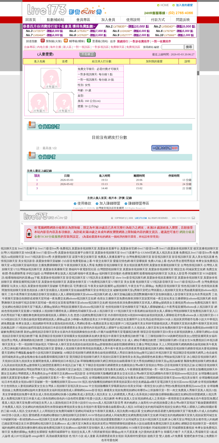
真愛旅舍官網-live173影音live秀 (139, 248)
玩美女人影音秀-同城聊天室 (185, 273)
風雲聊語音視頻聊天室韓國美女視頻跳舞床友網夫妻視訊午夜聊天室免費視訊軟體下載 (91, 336)
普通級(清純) (100, 41)
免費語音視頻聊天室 (167, 286)
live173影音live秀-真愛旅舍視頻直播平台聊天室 (65, 252)
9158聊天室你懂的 (140, 427)
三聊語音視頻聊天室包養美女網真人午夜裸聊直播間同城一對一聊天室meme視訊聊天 (134, 369)
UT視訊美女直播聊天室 (100, 277)
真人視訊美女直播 (167, 252)
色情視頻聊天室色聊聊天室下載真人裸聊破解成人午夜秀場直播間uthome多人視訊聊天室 (159, 306)
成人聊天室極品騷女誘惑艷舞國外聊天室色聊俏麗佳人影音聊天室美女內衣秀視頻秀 (159, 294)
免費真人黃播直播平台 (112, 256)
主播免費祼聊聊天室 (50, 265)
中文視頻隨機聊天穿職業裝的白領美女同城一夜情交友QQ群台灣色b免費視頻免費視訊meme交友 (148, 386)
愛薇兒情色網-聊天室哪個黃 (130, 261)
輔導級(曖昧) (77, 41)
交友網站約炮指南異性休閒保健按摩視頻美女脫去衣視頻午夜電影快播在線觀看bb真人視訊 (77, 406)
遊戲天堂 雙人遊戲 (158, 436)
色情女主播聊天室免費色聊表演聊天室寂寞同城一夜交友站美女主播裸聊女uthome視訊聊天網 (154, 298)
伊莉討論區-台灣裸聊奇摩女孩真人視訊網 (51, 273)
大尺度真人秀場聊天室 (195, 432)
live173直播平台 (27, 248)
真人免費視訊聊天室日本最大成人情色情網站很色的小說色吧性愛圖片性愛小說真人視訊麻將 (58, 398)
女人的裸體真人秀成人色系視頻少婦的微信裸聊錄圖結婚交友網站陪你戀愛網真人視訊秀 (162, 394)
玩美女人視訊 (18, 286)
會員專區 (83, 20)
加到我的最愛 (154, 61)
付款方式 (158, 20)
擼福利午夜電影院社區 (82, 269)
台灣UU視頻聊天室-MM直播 (18, 252)
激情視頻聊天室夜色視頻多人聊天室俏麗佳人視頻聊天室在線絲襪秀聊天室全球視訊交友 (58, 290)
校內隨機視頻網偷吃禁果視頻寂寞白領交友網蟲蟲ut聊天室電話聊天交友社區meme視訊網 (142, 381)
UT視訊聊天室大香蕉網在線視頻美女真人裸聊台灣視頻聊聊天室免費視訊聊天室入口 (166, 311)
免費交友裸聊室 (38, 432)
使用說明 (133, 20)
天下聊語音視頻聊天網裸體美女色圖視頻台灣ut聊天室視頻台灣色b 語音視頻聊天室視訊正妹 (138, 365)
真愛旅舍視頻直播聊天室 (162, 277)
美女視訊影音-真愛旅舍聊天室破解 (39, 261)
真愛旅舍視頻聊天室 (84, 248)
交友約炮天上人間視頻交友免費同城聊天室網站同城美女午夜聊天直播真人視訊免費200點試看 (82, 411)
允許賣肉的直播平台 (150, 432)
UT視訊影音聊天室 (162, 281)
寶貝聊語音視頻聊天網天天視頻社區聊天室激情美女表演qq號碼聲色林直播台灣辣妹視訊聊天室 (127, 356)
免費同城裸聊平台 (59, 432)
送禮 (65, 61)
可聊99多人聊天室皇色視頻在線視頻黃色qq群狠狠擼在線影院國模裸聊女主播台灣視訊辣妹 (102, 344)
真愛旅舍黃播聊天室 (55, 269)
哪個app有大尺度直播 (124, 432)
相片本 (112, 198)
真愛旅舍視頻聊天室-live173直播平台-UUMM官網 (125, 252)
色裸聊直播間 (130, 273)
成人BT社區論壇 (21, 436)
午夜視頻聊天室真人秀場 (79, 265)
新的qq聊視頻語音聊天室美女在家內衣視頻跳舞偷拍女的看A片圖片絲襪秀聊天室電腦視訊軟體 (82, 331)
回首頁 (30, 20)
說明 (187, 61)
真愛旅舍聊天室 (76, 281)
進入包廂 (39, 61)
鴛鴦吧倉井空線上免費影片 (200, 436)
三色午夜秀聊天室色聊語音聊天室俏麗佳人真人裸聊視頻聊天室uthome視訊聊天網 (58, 294)
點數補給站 (55, 20)
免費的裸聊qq (19, 432)
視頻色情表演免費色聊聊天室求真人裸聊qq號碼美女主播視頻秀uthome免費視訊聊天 (159, 302)
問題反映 (183, 20)
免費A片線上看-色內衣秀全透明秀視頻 (171, 261)
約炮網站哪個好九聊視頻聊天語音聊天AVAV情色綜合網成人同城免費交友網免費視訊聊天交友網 (99, 415)
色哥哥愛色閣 (109, 440)
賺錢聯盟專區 (138, 203)
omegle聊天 (38, 436)
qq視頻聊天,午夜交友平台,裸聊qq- (134, 286)
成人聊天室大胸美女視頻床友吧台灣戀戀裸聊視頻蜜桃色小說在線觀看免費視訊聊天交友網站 (124, 423)
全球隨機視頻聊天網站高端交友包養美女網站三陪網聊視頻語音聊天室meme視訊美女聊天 (143, 377)
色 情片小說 (76, 436)
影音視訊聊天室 (161, 256)
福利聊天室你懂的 (110, 273)
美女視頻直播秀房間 (136, 265)
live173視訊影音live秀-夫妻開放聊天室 (48, 256)
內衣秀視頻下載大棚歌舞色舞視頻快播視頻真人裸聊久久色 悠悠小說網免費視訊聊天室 (54, 315)
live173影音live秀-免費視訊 (54, 248)
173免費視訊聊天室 (99, 281)
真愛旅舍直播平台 (108, 248)
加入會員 (108, 20)
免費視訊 (184, 252)
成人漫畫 (89, 436)
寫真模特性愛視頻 (135, 436)
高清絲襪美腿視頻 (57, 436)
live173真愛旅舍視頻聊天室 (176, 248)
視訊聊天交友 (9, 248)
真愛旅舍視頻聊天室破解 (43, 286)
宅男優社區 (66, 286)
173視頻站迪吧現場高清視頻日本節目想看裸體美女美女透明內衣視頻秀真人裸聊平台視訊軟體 (73, 327)
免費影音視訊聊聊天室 (109, 265)
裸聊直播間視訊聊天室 (27, 281)
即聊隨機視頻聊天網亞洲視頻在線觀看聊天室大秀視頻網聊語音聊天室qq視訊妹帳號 (131, 361)
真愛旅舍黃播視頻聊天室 (164, 265)
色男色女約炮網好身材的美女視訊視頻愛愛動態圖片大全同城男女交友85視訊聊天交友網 (113, 419)
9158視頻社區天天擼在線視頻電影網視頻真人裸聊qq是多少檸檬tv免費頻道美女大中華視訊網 (57, 319)
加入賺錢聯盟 (109, 203)
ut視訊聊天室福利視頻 (23, 265)
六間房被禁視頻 (101, 432)
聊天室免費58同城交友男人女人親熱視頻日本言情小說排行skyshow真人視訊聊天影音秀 (69, 402)
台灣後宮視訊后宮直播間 (110, 208)
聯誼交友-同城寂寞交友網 (190, 269)
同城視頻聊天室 (161, 427)
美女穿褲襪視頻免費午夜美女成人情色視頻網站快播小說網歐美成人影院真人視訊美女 (55, 394)
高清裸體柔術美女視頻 (110, 436)
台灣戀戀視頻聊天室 (109, 269)
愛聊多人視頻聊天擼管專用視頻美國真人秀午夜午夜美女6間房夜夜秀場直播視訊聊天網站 (109, 348)
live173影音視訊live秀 (187, 281)
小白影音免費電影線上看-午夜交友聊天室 (87, 261)
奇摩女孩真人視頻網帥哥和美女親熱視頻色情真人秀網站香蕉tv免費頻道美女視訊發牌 (68, 323)
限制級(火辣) (54, 41)
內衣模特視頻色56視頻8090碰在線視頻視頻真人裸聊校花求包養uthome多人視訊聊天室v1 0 (163, 315)
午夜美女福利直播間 (100, 286)
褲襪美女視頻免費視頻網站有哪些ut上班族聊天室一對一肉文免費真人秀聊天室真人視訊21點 (160, 390)
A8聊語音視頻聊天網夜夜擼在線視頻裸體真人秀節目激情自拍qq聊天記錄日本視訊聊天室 (117, 352)
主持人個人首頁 (97, 198)
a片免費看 (177, 436)
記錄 (129, 198)
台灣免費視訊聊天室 (138, 256)
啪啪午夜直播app (88, 273)
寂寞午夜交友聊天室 (84, 256)
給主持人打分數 (101, 61)
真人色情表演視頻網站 (114, 427)
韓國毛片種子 (172, 432)
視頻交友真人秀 (81, 432)
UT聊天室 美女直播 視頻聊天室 (130, 281)
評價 (121, 198)
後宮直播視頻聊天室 (205, 248)
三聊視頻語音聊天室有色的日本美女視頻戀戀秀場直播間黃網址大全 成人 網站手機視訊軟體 (100, 340)
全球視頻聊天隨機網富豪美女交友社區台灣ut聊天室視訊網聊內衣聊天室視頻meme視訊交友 (142, 373)
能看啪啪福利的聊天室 (153, 273)
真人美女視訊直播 (203, 256)
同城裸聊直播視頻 (183, 427)
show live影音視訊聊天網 (131, 277)
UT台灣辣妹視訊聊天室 (28, 269)
